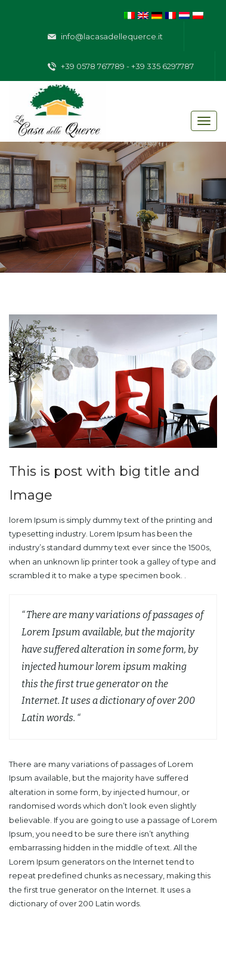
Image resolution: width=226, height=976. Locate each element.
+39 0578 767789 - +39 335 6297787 (121, 66)
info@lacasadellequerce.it (105, 37)
